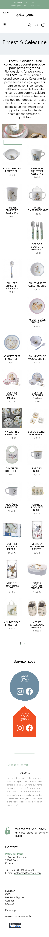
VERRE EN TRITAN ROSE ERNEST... (37, 546)
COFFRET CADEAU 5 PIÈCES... (12, 395)
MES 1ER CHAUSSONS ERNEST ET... (37, 625)
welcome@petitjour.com (27, 872)
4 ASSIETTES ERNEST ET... (12, 433)
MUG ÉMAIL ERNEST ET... (37, 469)
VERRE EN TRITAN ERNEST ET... (12, 586)
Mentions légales (14, 897)
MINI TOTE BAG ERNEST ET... (12, 623)
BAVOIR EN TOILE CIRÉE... (12, 469)
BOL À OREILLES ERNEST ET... (12, 170)
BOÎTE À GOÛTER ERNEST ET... (37, 586)
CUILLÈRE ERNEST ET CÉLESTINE (12, 286)
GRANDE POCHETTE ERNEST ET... (37, 507)
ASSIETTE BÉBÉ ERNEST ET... (37, 321)
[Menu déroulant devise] (6, 12)
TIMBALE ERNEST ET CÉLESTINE (12, 210)
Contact (9, 900)
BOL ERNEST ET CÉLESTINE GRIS (37, 284)
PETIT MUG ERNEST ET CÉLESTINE (37, 171)
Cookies (9, 903)
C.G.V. (8, 894)
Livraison (10, 890)
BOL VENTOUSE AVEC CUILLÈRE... (37, 357)
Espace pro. (12, 910)
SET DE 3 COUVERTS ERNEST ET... (37, 247)
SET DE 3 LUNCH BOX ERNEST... (37, 433)
